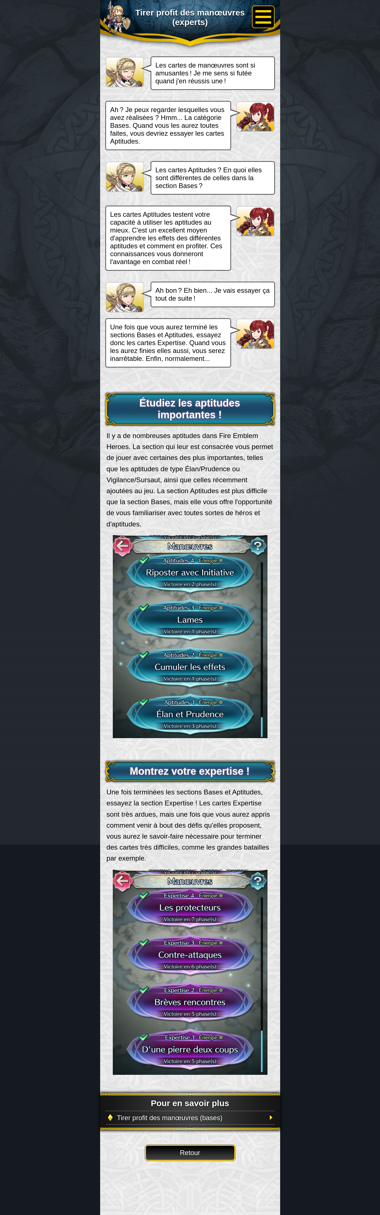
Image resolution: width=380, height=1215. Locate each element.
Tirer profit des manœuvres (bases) (169, 1118)
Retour (190, 1152)
